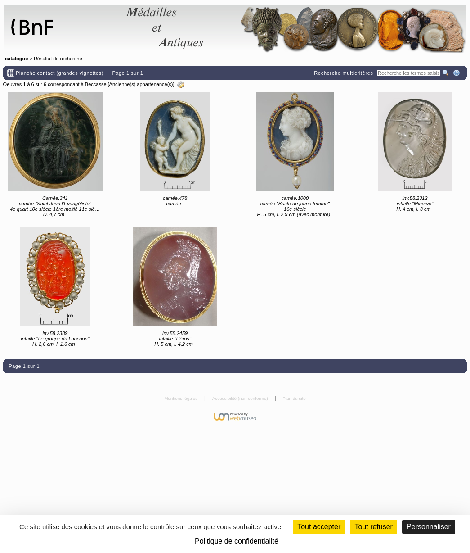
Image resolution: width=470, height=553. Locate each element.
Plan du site (294, 398)
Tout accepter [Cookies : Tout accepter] (318, 526)
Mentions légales (181, 398)
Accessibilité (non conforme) (240, 398)
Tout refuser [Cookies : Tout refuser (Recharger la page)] (373, 526)
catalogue (16, 58)
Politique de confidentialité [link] (236, 541)
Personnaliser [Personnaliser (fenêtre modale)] (429, 526)
